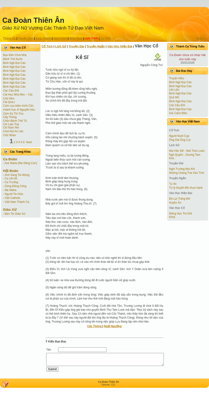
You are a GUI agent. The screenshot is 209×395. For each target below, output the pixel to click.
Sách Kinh (60, 38)
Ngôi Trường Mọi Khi (182, 169)
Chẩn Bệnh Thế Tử (15, 120)
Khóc (172, 217)
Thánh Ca (9, 38)
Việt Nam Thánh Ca (17, 202)
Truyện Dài (76, 46)
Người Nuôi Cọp (179, 136)
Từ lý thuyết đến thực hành (186, 187)
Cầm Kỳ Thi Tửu (13, 113)
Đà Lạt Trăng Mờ (179, 198)
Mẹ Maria (10, 190)
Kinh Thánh (43, 38)
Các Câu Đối (11, 90)
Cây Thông (9, 117)
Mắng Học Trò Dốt (180, 213)
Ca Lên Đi (11, 178)
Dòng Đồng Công (15, 186)
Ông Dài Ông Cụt (179, 140)
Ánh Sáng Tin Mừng (17, 175)
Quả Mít (174, 97)
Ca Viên (105, 38)
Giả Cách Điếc (178, 113)
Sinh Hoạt (75, 38)
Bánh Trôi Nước (13, 59)
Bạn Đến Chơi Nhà (14, 55)
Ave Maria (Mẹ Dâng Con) (21, 163)
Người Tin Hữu (14, 194)
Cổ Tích (47, 46)
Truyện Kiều (176, 78)
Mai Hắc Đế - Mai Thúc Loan (187, 150)
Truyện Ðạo (25, 38)
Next (29, 142)
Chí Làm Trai (11, 124)
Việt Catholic (12, 198)
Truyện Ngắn (96, 46)
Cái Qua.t (9, 102)
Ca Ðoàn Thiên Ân (33, 20)
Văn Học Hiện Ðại (119, 46)
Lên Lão (174, 89)
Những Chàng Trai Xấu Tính (186, 172)
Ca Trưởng (11, 182)
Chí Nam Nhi (11, 127)
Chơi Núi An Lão (13, 131)
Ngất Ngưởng (113, 326)
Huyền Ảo (175, 202)
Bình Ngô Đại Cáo (14, 63)
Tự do (172, 183)
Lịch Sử (60, 46)
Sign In (201, 38)
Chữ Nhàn (9, 135)
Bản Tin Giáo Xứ (15, 213)
